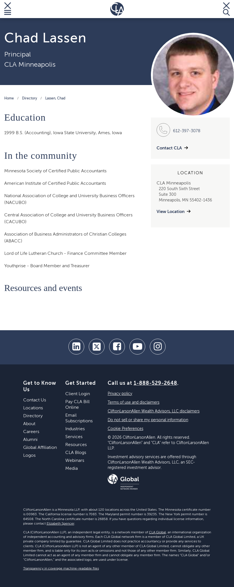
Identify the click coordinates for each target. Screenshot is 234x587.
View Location (171, 212)
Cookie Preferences (125, 429)
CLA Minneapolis (30, 64)
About (29, 424)
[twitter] (97, 347)
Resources (76, 445)
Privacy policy (120, 394)
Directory (29, 98)
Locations (33, 408)
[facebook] (117, 347)
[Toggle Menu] (7, 9)
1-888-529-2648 (155, 383)
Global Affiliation (40, 447)
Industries (75, 429)
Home (9, 98)
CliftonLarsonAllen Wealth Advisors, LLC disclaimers (154, 411)
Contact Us (34, 400)
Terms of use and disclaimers (133, 403)
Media (71, 468)
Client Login (77, 394)
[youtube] (137, 347)
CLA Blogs (75, 453)
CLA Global (157, 532)
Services (74, 437)
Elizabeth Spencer (60, 523)
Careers (31, 432)
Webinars (74, 460)
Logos (29, 455)
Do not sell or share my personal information (148, 420)
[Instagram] (158, 347)
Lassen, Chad (55, 98)
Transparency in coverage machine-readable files (61, 568)
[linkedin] (76, 347)
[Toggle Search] (226, 9)
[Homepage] (117, 9)
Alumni (30, 440)
